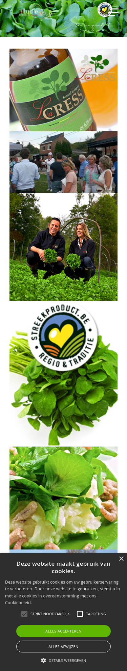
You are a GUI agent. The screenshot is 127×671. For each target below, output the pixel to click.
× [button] (121, 559)
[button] (63, 660)
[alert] (63, 612)
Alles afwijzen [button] (63, 646)
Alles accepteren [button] (63, 631)
